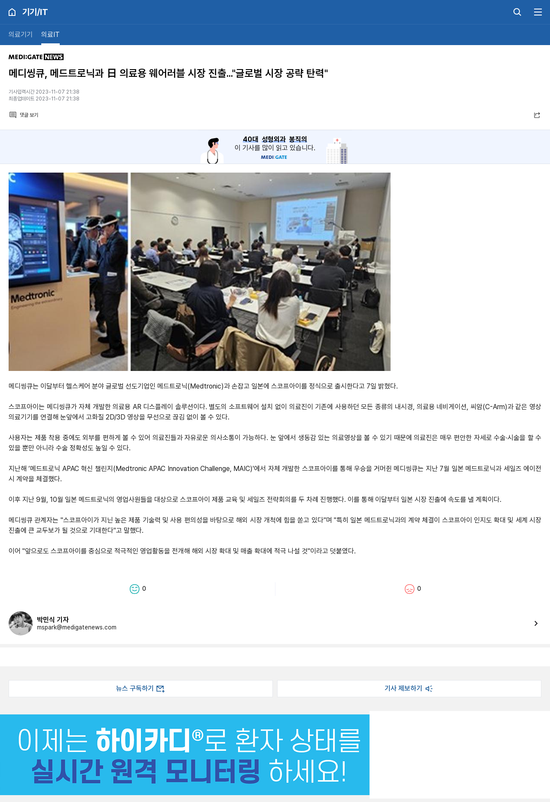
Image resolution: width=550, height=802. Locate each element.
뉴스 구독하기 (141, 689)
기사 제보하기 (409, 689)
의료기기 (21, 34)
